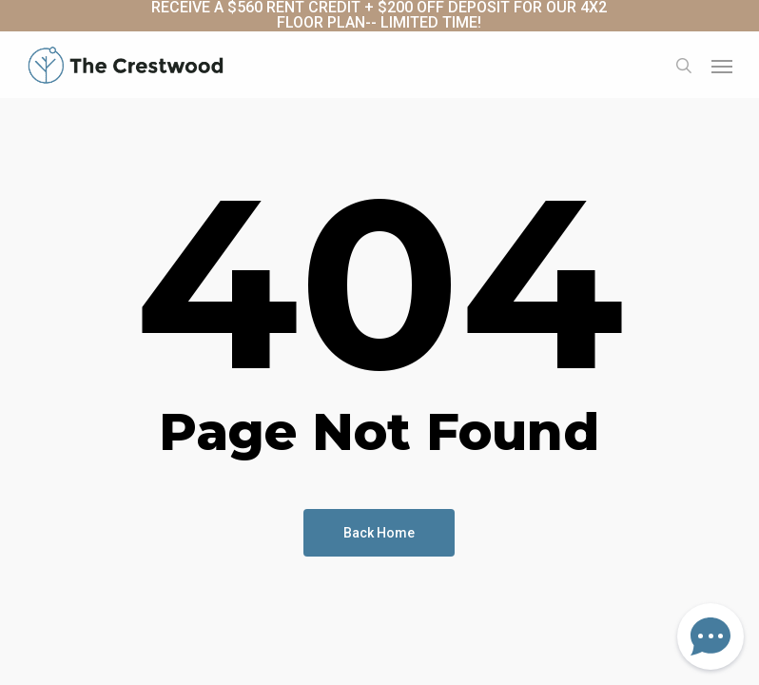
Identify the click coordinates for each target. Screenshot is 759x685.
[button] (721, 65)
